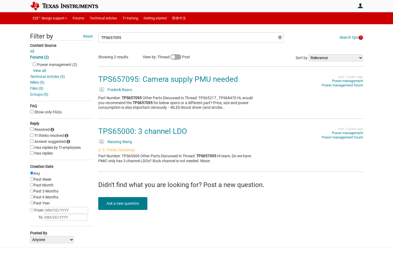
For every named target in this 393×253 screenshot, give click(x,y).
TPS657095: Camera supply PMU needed (168, 79)
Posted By (38, 233)
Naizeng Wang (120, 142)
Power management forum (342, 85)
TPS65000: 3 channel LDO (142, 131)
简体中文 (179, 18)
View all (39, 70)
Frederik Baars (120, 90)
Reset (88, 36)
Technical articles (103, 18)
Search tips (349, 37)
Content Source (43, 45)
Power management (347, 81)
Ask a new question (122, 203)
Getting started (155, 18)
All (32, 51)
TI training (130, 18)
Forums (78, 18)
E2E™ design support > (50, 18)
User (360, 5)
